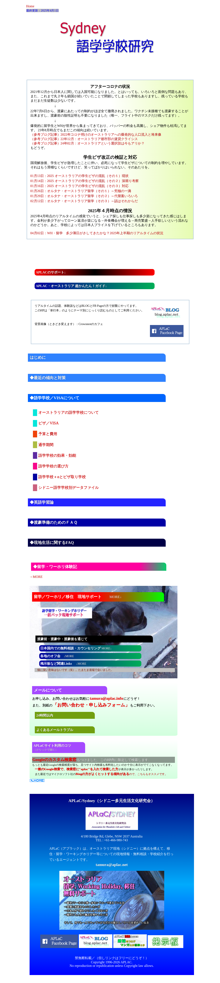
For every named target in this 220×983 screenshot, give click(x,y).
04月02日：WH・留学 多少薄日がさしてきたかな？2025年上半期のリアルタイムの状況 (97, 233)
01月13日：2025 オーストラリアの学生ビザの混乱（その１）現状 (79, 176)
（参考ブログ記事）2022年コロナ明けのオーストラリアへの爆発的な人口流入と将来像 (95, 134)
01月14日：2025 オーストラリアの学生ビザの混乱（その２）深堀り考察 (84, 181)
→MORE (36, 577)
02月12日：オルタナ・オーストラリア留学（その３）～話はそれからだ (84, 201)
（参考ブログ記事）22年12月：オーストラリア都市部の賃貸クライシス (84, 139)
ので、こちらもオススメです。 (122, 774)
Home (30, 6)
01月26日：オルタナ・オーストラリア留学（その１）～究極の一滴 (80, 191)
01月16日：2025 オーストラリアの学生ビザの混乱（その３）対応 (79, 186)
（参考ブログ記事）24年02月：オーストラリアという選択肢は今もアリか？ (87, 143)
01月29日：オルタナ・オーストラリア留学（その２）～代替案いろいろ (84, 196)
